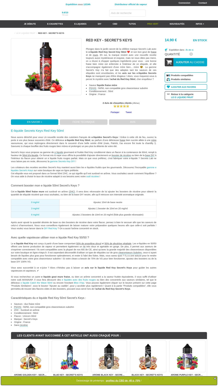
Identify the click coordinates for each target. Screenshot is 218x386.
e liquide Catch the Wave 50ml (36, 282)
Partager (115, 112)
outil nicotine (92, 176)
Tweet (129, 112)
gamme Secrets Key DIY (62, 161)
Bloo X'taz (79, 282)
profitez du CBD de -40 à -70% (123, 380)
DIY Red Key (50, 228)
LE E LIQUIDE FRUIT (25, 33)
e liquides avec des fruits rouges (79, 279)
